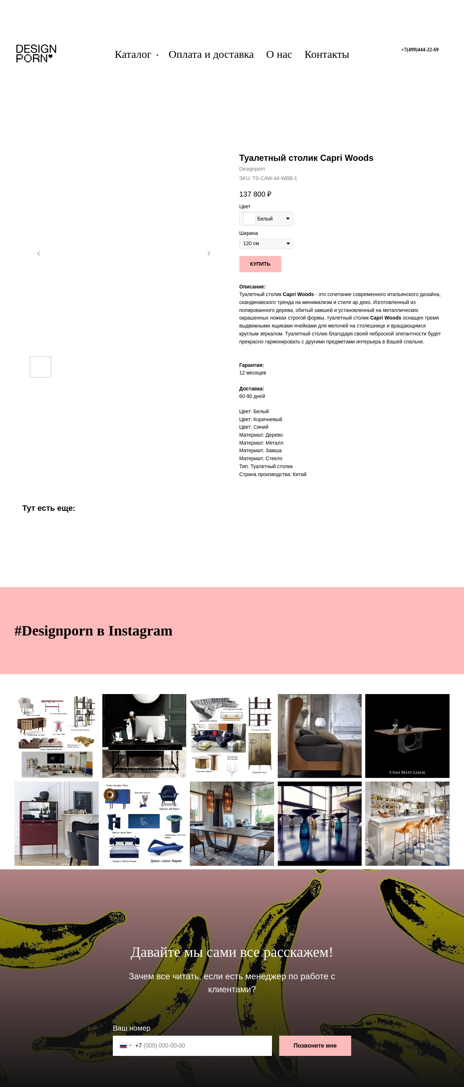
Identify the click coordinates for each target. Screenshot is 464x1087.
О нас (279, 54)
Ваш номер (131, 1028)
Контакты (327, 54)
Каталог (134, 54)
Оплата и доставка (211, 54)
